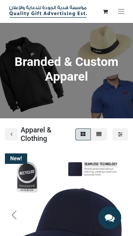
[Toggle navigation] (121, 12)
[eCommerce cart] (105, 11)
